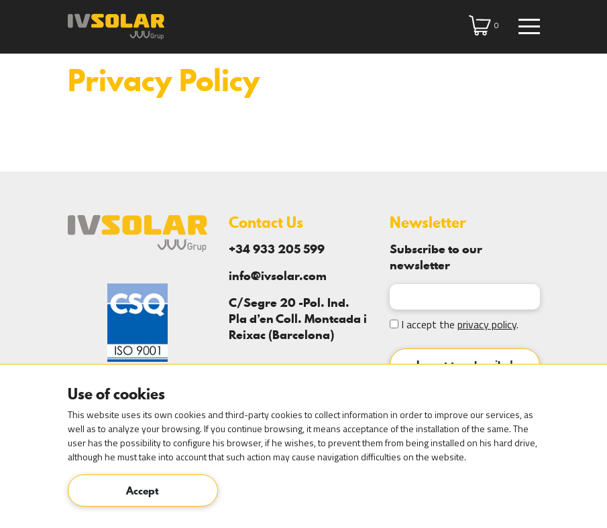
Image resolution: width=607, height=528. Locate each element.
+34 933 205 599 (277, 249)
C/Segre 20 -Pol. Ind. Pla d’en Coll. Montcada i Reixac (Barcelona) (298, 318)
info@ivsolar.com (278, 275)
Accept (142, 490)
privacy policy (486, 324)
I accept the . (454, 324)
